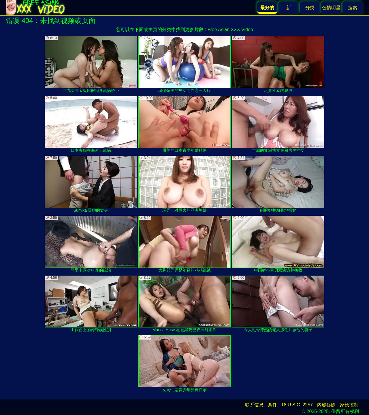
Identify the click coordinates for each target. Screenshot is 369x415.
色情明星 (331, 7)
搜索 (352, 7)
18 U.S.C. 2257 (297, 404)
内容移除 (326, 404)
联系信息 (254, 404)
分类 (310, 7)
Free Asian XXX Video (230, 29)
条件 (272, 404)
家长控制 (349, 404)
